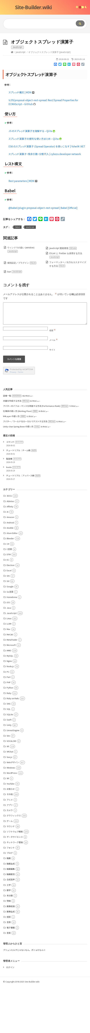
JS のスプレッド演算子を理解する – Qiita (32, 177)
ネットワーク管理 (15, 888)
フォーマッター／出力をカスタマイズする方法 (67, 310)
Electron (10, 611)
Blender (10, 585)
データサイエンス (15, 883)
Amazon (10, 563)
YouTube (10, 830)
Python (10, 734)
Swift (9, 766)
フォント (11, 894)
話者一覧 (12, 442)
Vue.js (9, 803)
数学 (9, 936)
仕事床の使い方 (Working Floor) (20, 457)
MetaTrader (12, 686)
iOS (8, 649)
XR (8, 825)
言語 (9, 968)
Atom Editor (12, 579)
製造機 (13, 505)
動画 (9, 904)
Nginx (9, 707)
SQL (9, 755)
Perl (8, 723)
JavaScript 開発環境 (63, 294)
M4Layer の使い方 (14, 462)
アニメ (10, 846)
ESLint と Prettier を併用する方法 (65, 301)
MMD (9, 697)
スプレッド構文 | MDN (22, 139)
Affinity (10, 553)
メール (53, 386)
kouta (13, 513)
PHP (9, 729)
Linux (9, 665)
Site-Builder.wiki (33, 7)
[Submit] (80, 23)
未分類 (10, 942)
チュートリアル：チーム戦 (21, 496)
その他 (10, 840)
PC (8, 718)
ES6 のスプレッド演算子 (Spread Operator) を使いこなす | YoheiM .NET (47, 193)
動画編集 (11, 915)
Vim (8, 782)
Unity (9, 771)
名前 (52, 377)
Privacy (13, 419)
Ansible (10, 574)
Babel (17, 273)
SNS (9, 750)
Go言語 (10, 638)
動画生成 (11, 910)
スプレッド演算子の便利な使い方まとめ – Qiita (35, 185)
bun (14, 318)
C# (8, 590)
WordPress (12, 819)
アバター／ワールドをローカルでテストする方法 (29, 468)
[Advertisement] (45, 56)
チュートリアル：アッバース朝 (23, 522)
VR (8, 792)
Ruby (9, 739)
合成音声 (11, 926)
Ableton (10, 547)
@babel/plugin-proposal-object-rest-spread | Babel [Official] (43, 254)
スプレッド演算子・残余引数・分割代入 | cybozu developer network (45, 200)
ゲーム (10, 867)
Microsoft (11, 691)
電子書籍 (11, 974)
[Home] (12, 98)
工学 (9, 931)
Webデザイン (13, 809)
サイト (52, 396)
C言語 (9, 595)
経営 (9, 963)
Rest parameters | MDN (23, 227)
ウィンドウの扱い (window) (20, 296)
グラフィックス (14, 862)
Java (9, 654)
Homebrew (12, 643)
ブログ (10, 899)
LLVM (9, 670)
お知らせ (11, 835)
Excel (9, 617)
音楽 (9, 979)
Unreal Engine (13, 776)
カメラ (10, 856)
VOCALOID (11, 787)
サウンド (11, 872)
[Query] (36, 24)
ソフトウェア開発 (15, 878)
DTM (9, 601)
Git (8, 627)
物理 (9, 947)
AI (7, 558)
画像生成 (11, 958)
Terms (20, 419)
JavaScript (20, 98)
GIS (8, 622)
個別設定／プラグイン (21, 309)
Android (10, 569)
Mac (8, 675)
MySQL (10, 702)
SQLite (10, 761)
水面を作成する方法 (16, 447)
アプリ (10, 851)
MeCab (10, 681)
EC (8, 606)
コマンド (14, 488)
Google (10, 633)
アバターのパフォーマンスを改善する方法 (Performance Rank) (35, 452)
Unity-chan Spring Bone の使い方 (21, 473)
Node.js (10, 712)
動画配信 (11, 920)
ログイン (10, 1013)
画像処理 (11, 952)
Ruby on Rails (13, 745)
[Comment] (45, 360)
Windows (11, 814)
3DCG (9, 542)
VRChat (10, 798)
